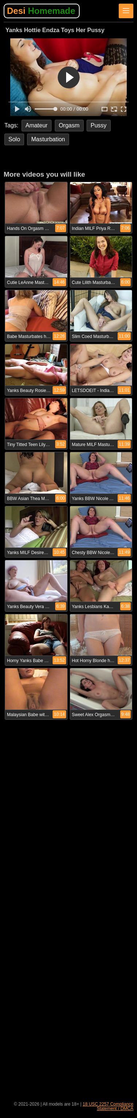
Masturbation (48, 139)
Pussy (99, 125)
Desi (41, 11)
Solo (14, 139)
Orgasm (69, 125)
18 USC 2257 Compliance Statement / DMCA (108, 1106)
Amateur (36, 125)
